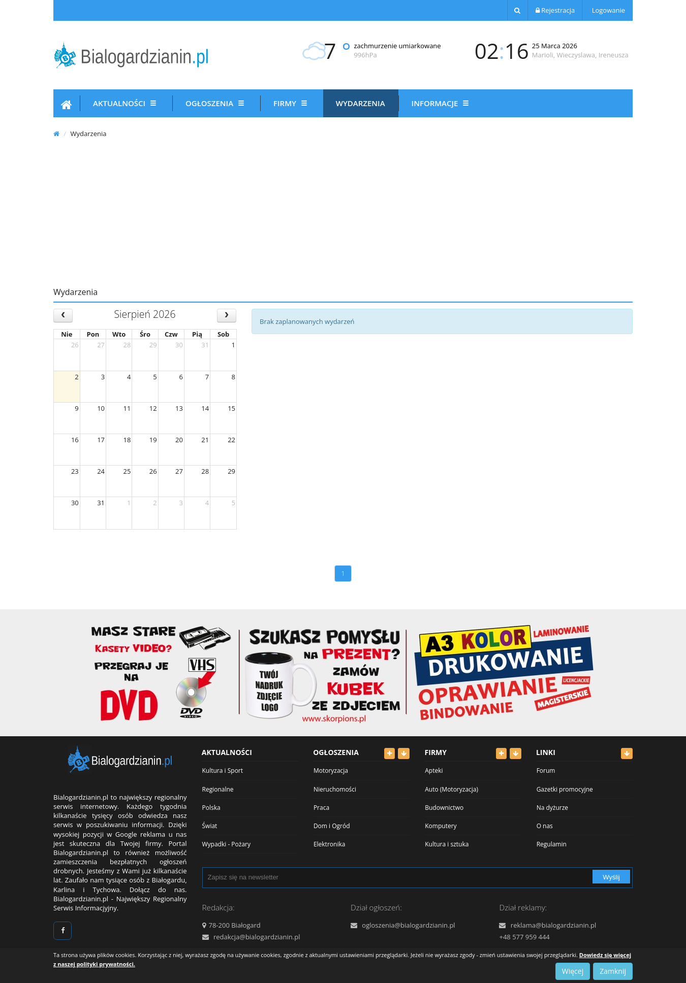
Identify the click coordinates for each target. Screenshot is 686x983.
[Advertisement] (343, 213)
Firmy (291, 103)
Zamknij (613, 971)
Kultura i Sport (222, 770)
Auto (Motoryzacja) (451, 789)
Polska (211, 807)
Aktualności (126, 103)
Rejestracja (555, 10)
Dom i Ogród (332, 826)
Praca (321, 807)
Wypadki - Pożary (226, 844)
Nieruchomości (335, 789)
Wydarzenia (360, 103)
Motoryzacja (331, 770)
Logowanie (607, 10)
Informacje (442, 103)
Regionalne (218, 789)
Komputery (440, 826)
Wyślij (611, 877)
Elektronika (330, 844)
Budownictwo (444, 807)
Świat (209, 826)
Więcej (572, 971)
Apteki (434, 770)
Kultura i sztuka (447, 844)
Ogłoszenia (216, 103)
